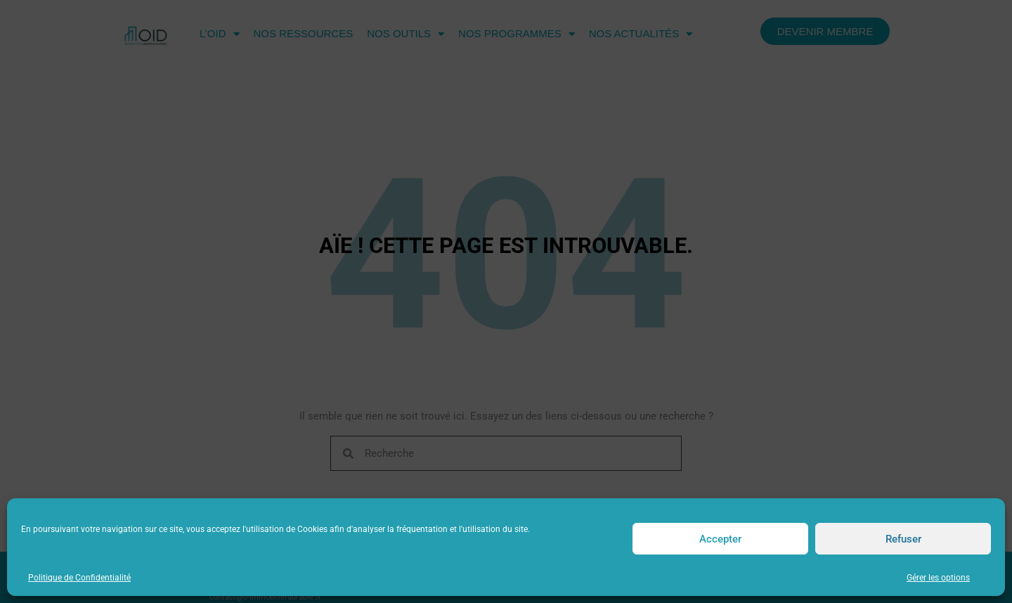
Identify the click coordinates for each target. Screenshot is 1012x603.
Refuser (903, 539)
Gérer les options (938, 578)
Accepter (720, 539)
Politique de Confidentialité (79, 578)
